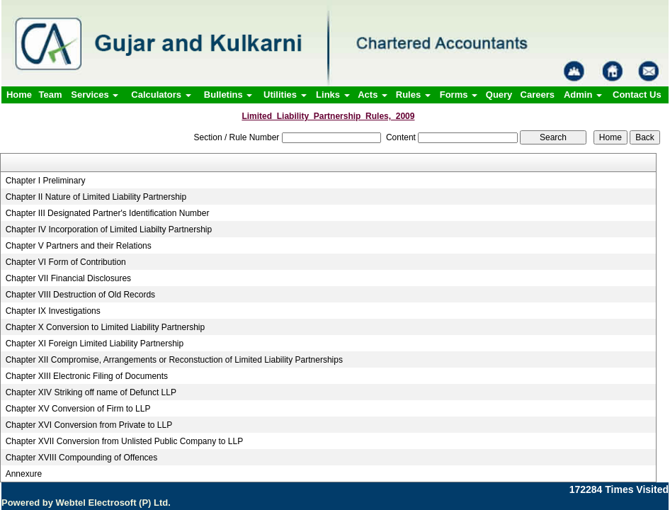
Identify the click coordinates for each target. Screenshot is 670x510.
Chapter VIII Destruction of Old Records (80, 295)
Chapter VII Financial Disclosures (68, 278)
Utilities (285, 94)
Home (19, 94)
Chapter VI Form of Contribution (66, 262)
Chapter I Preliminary (46, 181)
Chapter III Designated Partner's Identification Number (108, 213)
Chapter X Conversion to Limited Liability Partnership (105, 327)
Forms (458, 94)
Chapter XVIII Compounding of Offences (82, 458)
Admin (583, 94)
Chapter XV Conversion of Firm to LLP (78, 409)
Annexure (24, 474)
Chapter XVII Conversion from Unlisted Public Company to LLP (125, 441)
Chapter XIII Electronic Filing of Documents (87, 376)
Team (50, 94)
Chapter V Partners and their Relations (79, 246)
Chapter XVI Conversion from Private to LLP (89, 425)
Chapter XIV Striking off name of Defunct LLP (91, 392)
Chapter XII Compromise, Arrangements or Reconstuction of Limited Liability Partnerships (174, 360)
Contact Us (637, 94)
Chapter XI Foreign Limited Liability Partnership (94, 343)
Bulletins (228, 94)
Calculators (161, 94)
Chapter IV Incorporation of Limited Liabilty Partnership (109, 229)
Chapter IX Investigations (53, 311)
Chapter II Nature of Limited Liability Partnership (96, 197)
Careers (538, 94)
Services (94, 94)
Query (499, 94)
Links (333, 94)
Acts (372, 94)
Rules (413, 94)
